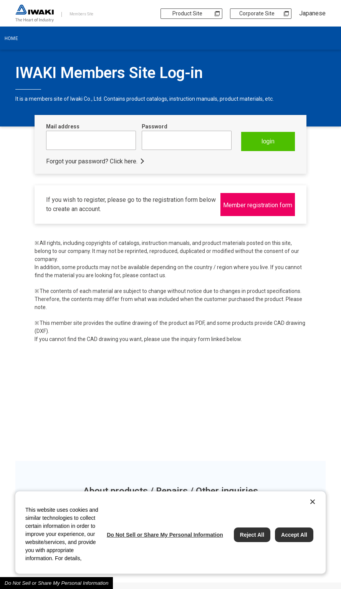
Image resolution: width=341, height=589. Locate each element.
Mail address (62, 126)
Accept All (294, 535)
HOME (11, 38)
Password (154, 126)
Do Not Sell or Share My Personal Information (56, 583)
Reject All (252, 535)
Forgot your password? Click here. (91, 161)
